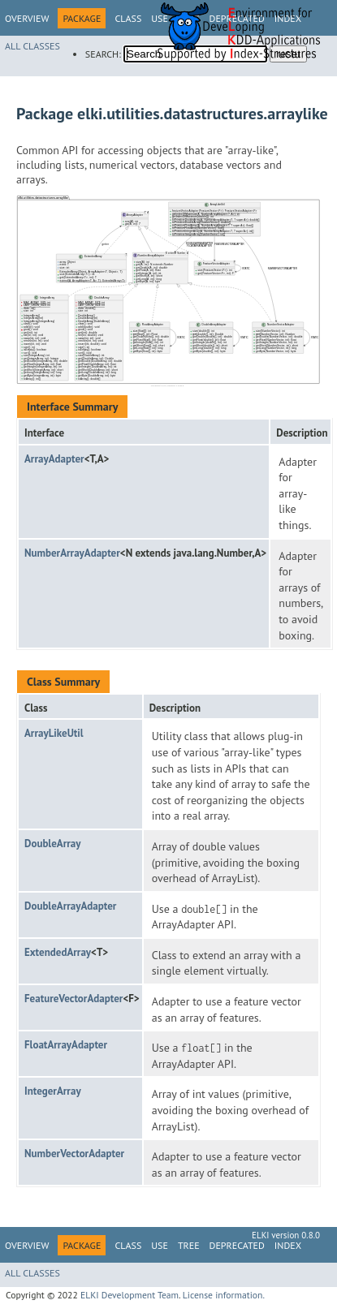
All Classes (32, 46)
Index (287, 1245)
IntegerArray (52, 1091)
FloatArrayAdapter (65, 1045)
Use (159, 1245)
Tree (189, 1245)
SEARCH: (103, 54)
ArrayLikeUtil (54, 733)
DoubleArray (52, 843)
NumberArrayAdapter (72, 553)
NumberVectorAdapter (74, 1153)
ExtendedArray (57, 952)
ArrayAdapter (54, 459)
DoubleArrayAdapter (70, 906)
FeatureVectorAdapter (73, 998)
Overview (27, 18)
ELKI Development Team (129, 1295)
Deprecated (237, 1245)
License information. (224, 1295)
